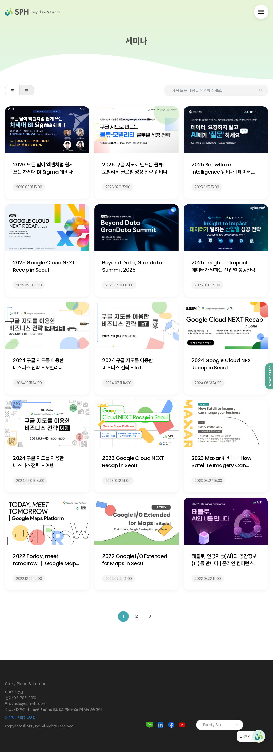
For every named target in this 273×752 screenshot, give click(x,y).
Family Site (221, 724)
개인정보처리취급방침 (20, 717)
